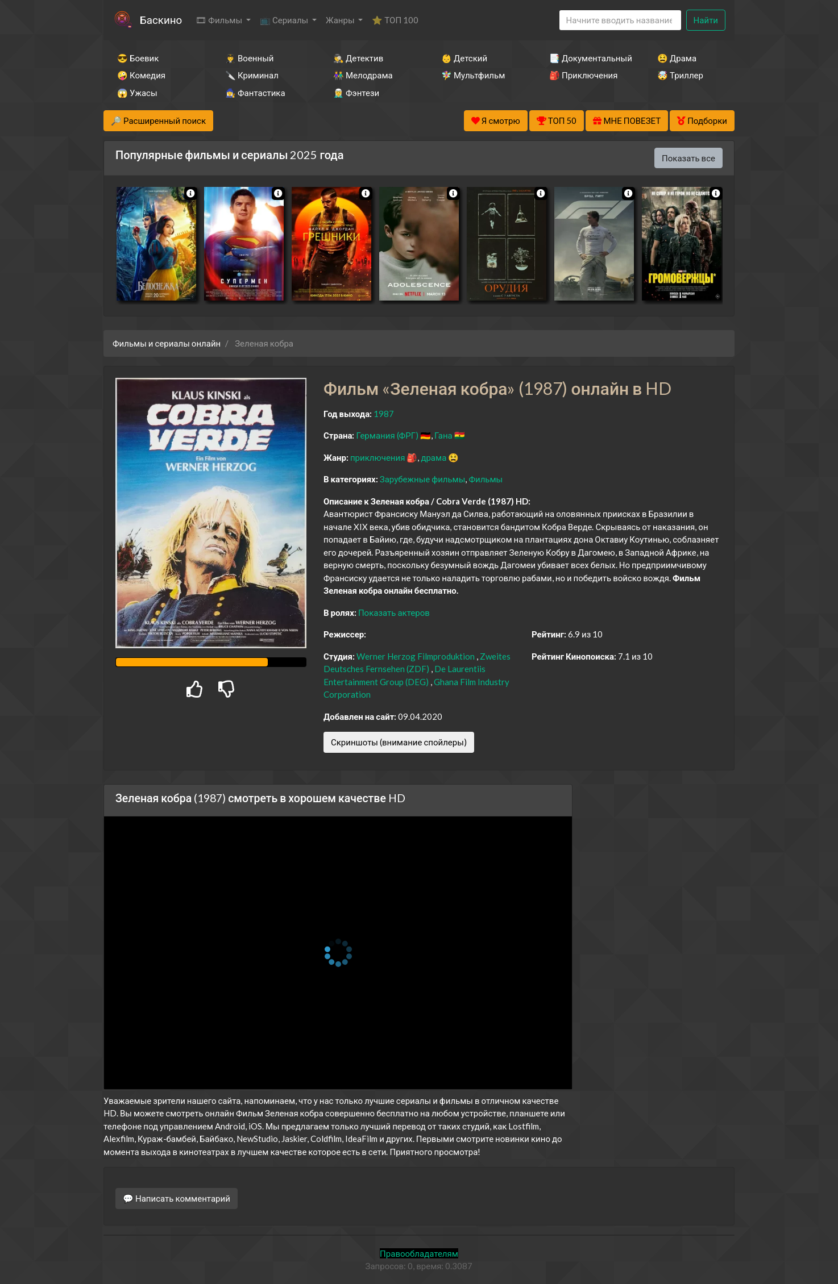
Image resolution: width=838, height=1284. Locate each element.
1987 (384, 413)
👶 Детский (464, 58)
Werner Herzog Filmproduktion (415, 656)
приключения (377, 457)
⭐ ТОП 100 (395, 20)
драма (433, 457)
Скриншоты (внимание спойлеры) (399, 742)
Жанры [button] (341, 20)
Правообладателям (419, 1253)
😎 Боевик (138, 58)
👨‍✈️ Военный (249, 58)
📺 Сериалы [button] (285, 20)
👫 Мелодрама (363, 75)
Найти (706, 20)
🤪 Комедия (141, 75)
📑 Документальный (588, 58)
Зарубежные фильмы (423, 479)
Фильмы (485, 479)
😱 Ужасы (137, 92)
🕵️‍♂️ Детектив (358, 58)
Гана (443, 435)
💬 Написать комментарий (176, 1198)
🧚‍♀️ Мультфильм (473, 75)
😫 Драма (676, 58)
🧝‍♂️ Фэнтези (356, 92)
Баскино (161, 19)
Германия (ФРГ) (387, 435)
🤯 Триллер (680, 75)
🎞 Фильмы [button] (220, 20)
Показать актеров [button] (394, 612)
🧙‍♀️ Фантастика (255, 92)
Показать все (688, 158)
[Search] (620, 20)
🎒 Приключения (583, 75)
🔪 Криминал (252, 75)
